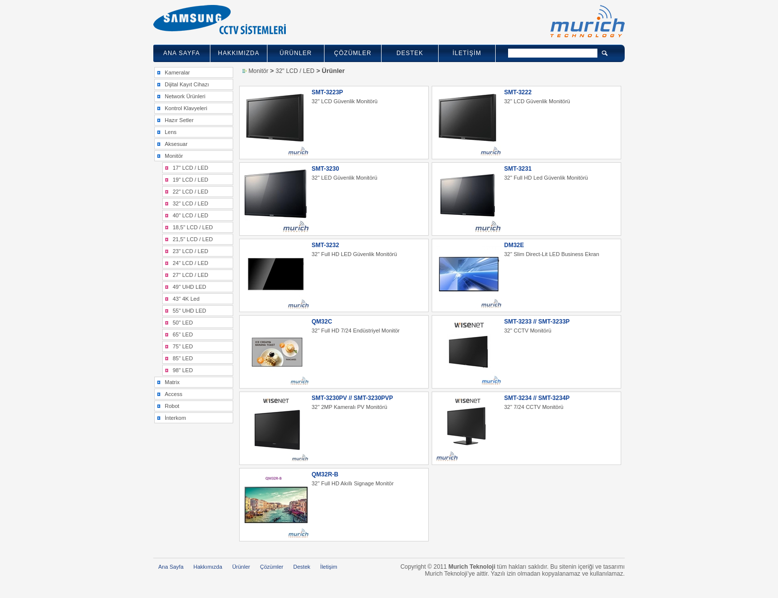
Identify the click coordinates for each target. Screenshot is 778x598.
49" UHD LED (189, 287)
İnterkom (175, 418)
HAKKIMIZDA (238, 53)
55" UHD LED (189, 311)
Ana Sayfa (171, 567)
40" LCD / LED (190, 215)
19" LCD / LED (190, 180)
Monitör (174, 156)
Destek (301, 567)
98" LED (183, 370)
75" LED (183, 346)
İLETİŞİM (467, 53)
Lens (171, 132)
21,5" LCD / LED (193, 239)
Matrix (172, 382)
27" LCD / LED (190, 275)
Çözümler (271, 567)
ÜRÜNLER (295, 53)
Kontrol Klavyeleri (186, 108)
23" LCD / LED (190, 251)
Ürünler (241, 567)
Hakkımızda (208, 567)
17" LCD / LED (190, 168)
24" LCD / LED (190, 263)
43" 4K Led (186, 299)
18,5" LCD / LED (193, 227)
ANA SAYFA (181, 53)
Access (173, 394)
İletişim (328, 567)
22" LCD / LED (190, 192)
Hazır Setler (179, 120)
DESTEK (409, 53)
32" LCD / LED (190, 203)
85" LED (183, 358)
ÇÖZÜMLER (352, 53)
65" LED (183, 334)
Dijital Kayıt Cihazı (187, 84)
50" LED (183, 323)
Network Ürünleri (185, 96)
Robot (172, 406)
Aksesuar (176, 144)
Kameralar (177, 72)
